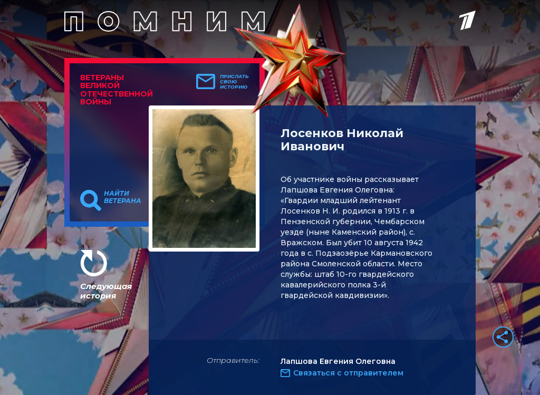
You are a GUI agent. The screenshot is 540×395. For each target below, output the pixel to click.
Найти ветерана (122, 197)
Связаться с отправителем (348, 373)
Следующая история (106, 291)
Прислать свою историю (234, 82)
